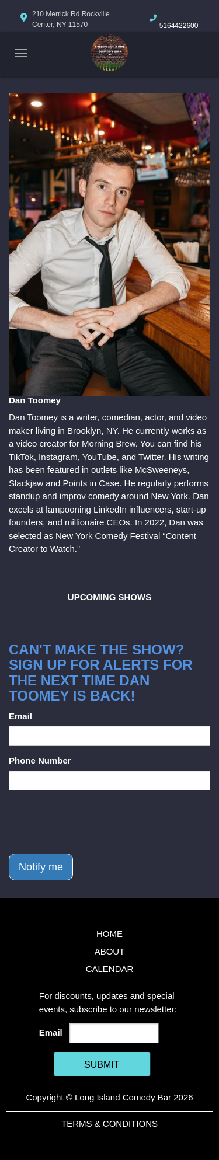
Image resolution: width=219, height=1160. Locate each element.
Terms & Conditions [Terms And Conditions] (109, 1123)
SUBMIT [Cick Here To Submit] (101, 1065)
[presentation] (97, 822)
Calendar (110, 969)
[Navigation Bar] (21, 53)
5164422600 (179, 26)
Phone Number (40, 760)
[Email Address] (113, 1033)
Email (20, 716)
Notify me (41, 867)
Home (109, 934)
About (110, 951)
